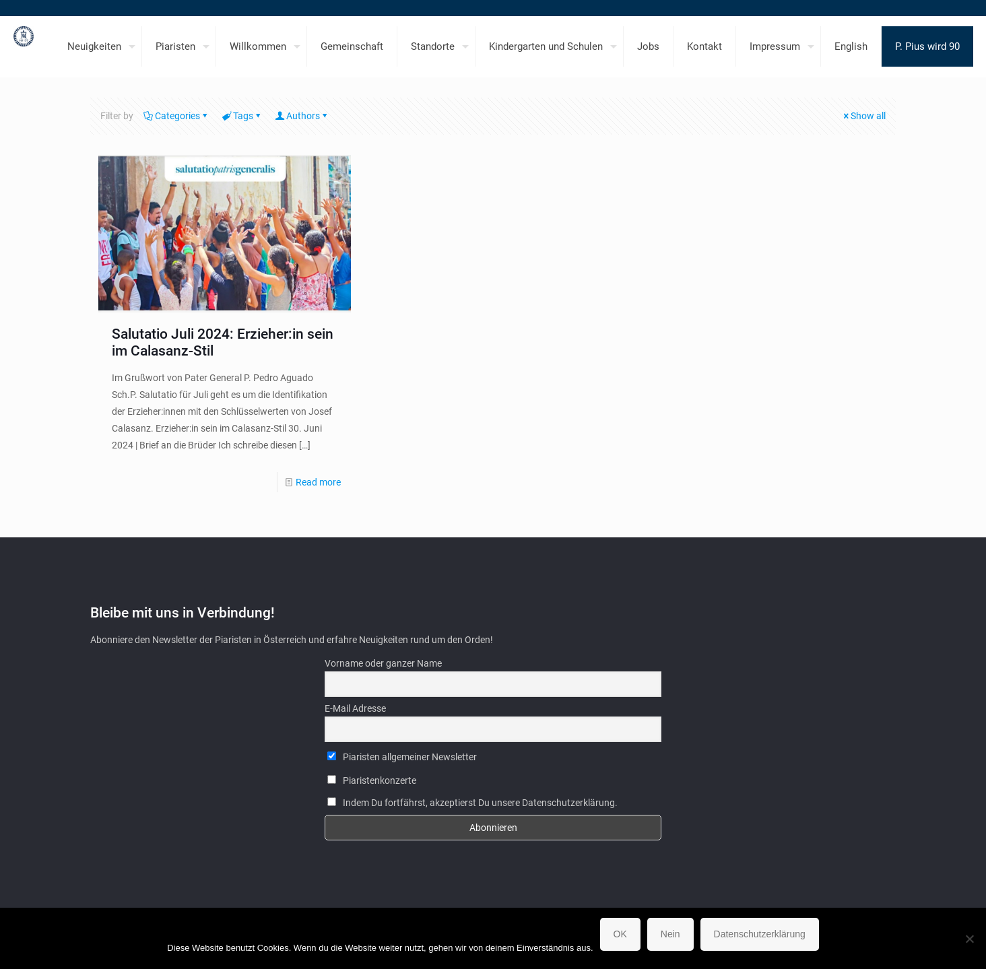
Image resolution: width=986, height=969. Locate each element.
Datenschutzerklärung (760, 934)
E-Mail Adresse (355, 708)
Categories (176, 115)
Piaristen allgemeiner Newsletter (402, 756)
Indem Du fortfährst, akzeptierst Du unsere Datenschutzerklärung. (472, 802)
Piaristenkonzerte (371, 780)
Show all (863, 115)
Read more (318, 482)
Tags (242, 115)
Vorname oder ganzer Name (383, 663)
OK (620, 934)
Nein (670, 934)
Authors (302, 115)
